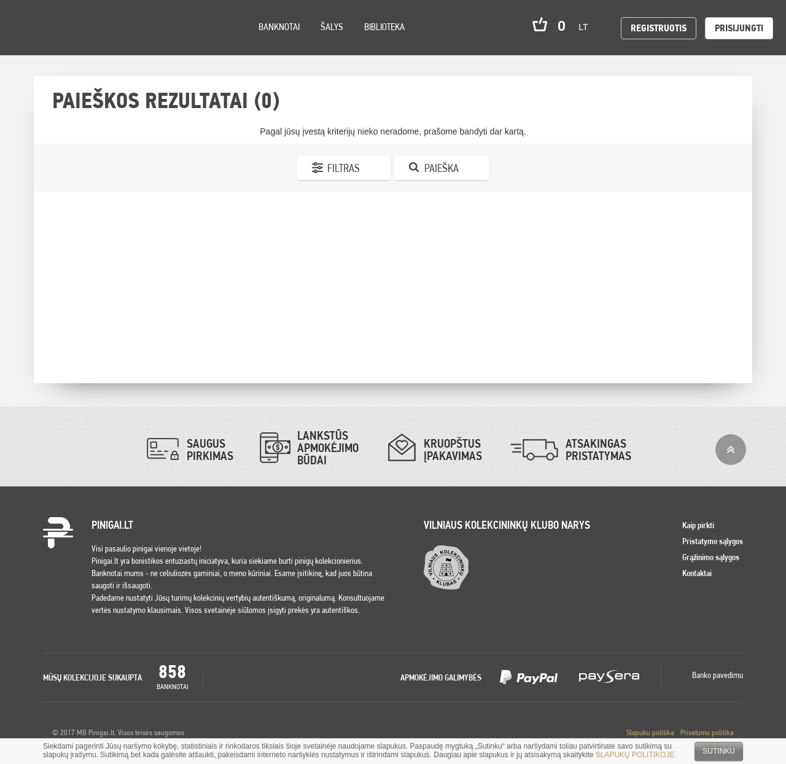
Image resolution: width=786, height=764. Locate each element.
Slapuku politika (650, 732)
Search (112, 44)
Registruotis (659, 28)
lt (587, 27)
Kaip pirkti (698, 525)
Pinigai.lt (28, 28)
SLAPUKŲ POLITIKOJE (635, 754)
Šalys (332, 27)
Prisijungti (739, 28)
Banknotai (279, 27)
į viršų (730, 449)
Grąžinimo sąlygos (710, 557)
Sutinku (718, 751)
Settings (79, 43)
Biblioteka (384, 27)
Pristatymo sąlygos (712, 541)
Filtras (343, 168)
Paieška (441, 168)
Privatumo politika (707, 732)
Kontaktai (697, 573)
